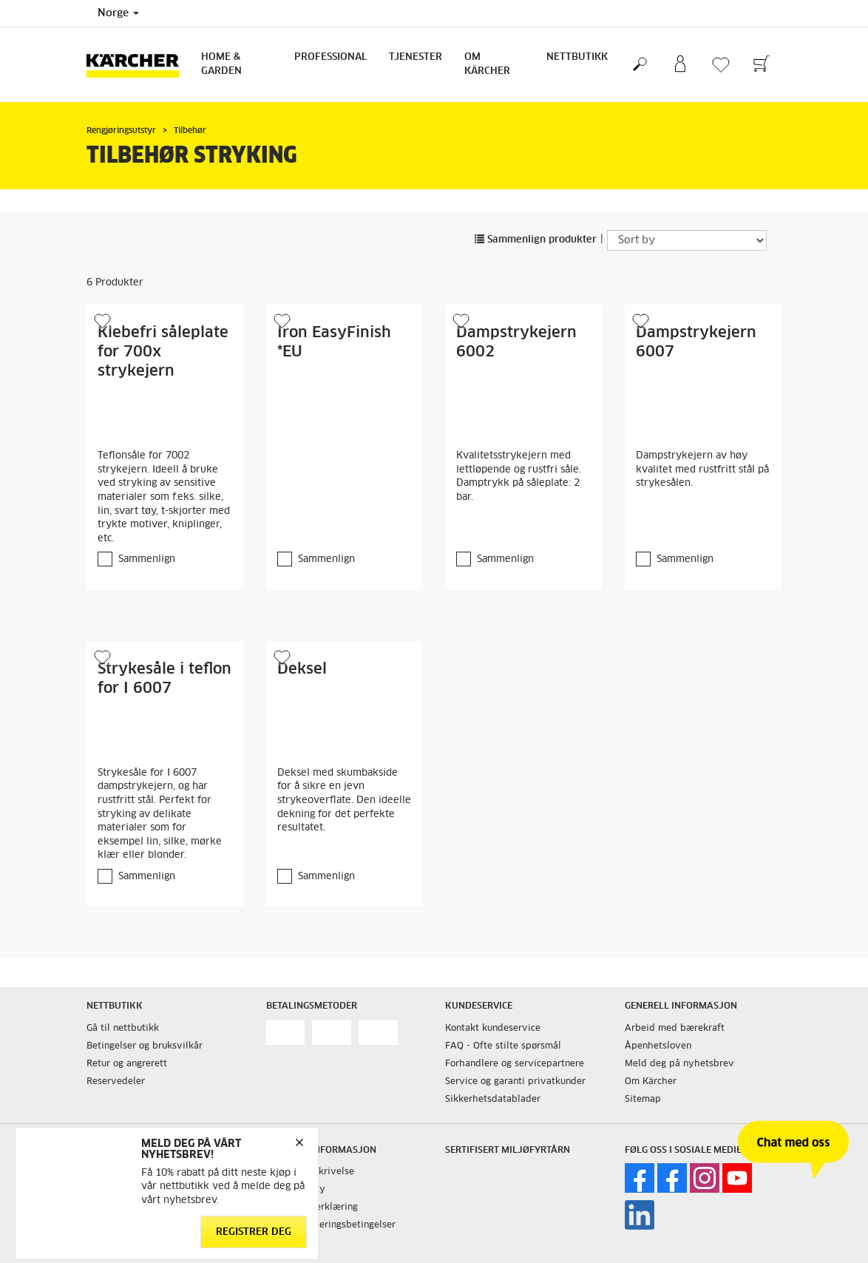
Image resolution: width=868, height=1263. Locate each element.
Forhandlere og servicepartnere (514, 1064)
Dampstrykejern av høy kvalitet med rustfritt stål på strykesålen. (702, 469)
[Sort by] (687, 240)
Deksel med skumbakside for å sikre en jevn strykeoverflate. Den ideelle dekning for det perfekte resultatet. (344, 800)
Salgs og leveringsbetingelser (331, 1225)
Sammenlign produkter (536, 240)
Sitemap (643, 1099)
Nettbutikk (577, 57)
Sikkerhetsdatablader (492, 1099)
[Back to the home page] (138, 65)
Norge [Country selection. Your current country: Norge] (118, 13)
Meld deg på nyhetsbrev (679, 1064)
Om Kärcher (487, 64)
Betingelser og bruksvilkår (145, 1046)
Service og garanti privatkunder (515, 1081)
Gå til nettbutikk (123, 1028)
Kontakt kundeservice (492, 1028)
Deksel (302, 669)
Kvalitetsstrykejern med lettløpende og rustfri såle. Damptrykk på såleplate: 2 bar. (518, 476)
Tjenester (415, 57)
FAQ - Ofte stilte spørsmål (503, 1046)
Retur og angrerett (127, 1064)
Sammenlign (146, 559)
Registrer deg (253, 1231)
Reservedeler (116, 1081)
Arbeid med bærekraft (675, 1028)
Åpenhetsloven (658, 1046)
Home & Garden (221, 64)
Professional (330, 57)
